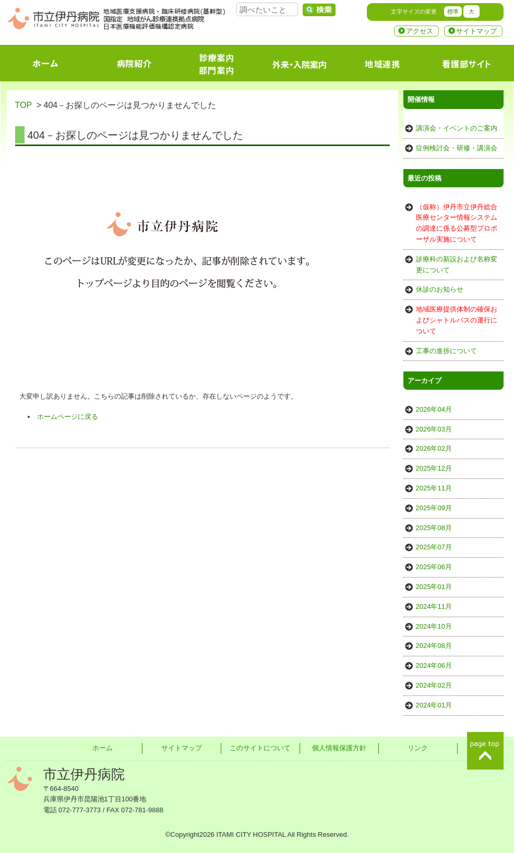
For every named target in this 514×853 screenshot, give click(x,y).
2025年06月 (434, 567)
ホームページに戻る (67, 417)
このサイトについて (260, 748)
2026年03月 (434, 429)
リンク (418, 748)
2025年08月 (434, 528)
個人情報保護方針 (339, 748)
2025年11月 (434, 488)
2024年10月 (434, 626)
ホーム (102, 748)
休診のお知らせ (439, 289)
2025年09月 (434, 508)
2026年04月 (434, 409)
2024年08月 (434, 646)
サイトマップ (476, 31)
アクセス (419, 31)
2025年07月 (434, 547)
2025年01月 (434, 587)
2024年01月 (434, 705)
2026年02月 (434, 448)
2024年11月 (434, 606)
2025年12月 (434, 468)
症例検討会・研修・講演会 (456, 148)
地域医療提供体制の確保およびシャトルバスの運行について (456, 320)
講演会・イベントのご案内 (456, 128)
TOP (23, 105)
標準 (453, 11)
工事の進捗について (446, 351)
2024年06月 (434, 665)
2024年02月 (434, 685)
